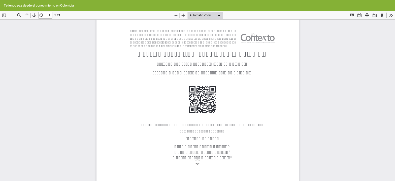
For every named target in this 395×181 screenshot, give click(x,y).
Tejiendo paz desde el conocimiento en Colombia (39, 5)
